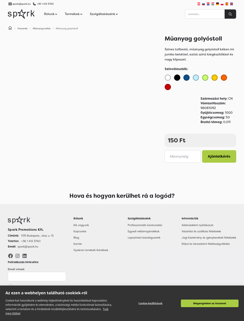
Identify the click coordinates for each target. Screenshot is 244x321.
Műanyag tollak (42, 28)
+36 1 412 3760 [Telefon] (31, 241)
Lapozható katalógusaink (144, 237)
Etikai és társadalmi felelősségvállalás (206, 244)
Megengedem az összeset (209, 303)
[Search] (230, 14)
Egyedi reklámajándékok (143, 231)
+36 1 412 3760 (45, 3)
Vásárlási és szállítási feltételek (201, 231)
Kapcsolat (79, 231)
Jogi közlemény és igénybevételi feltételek (209, 237)
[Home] (10, 28)
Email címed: (16, 269)
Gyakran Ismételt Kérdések (90, 250)
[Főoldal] (31, 220)
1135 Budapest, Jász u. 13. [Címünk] (37, 235)
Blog (76, 237)
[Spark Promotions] (21, 14)
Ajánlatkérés (219, 156)
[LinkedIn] (24, 255)
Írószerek (23, 28)
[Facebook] (10, 255)
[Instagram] (17, 255)
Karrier (77, 244)
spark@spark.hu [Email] (28, 246)
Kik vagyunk (81, 225)
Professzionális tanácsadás (145, 225)
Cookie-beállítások (150, 303)
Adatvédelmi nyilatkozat (197, 225)
